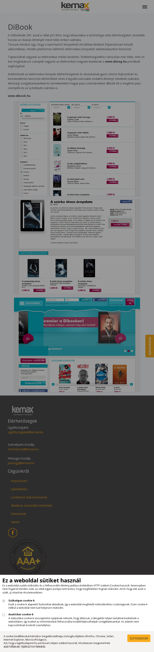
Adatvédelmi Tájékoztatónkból (25, 646)
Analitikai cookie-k (20, 614)
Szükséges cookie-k (21, 600)
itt (10, 592)
